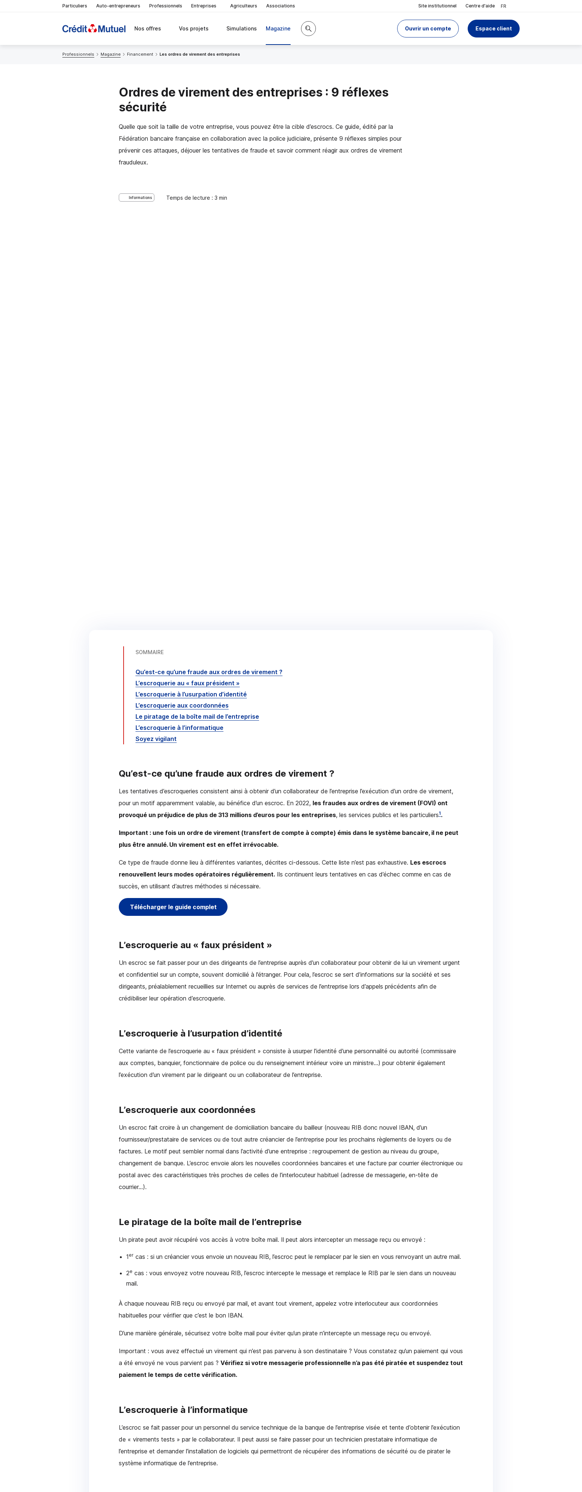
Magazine (111, 54)
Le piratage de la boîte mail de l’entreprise (197, 271)
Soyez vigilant (156, 293)
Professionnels (165, 6)
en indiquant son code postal (404, 1466)
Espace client (493, 28)
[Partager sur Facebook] (337, 1378)
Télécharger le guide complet (174, 462)
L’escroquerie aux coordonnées (182, 260)
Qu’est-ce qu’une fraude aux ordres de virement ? (208, 227)
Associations (280, 6)
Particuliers (74, 6)
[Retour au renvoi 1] (391, 1444)
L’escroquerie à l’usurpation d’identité (191, 249)
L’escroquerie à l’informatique (179, 282)
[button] (428, 28)
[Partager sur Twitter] (319, 1378)
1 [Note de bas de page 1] (440, 368)
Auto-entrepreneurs (118, 6)
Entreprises (206, 6)
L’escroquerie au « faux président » (187, 238)
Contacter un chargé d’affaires (387, 1318)
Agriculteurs (243, 6)
